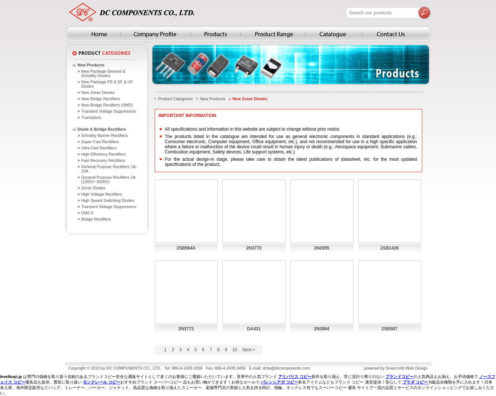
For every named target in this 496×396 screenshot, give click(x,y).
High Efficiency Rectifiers (103, 154)
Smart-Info (395, 368)
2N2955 (321, 248)
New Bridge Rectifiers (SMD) (107, 105)
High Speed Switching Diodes (108, 200)
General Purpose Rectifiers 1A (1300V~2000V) (108, 179)
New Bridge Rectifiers (100, 99)
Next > (248, 349)
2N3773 (186, 328)
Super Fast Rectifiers (100, 141)
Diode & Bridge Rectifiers (102, 129)
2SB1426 (389, 248)
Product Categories (175, 99)
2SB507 (389, 328)
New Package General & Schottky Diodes (103, 73)
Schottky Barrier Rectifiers (104, 135)
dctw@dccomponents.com (286, 368)
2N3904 (321, 328)
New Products (91, 65)
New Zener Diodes (98, 92)
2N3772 (253, 248)
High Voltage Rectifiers (101, 194)
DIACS (87, 213)
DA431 (254, 328)
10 (234, 349)
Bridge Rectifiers (96, 219)
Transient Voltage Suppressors (108, 111)
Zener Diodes (93, 188)
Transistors (91, 117)
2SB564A (185, 248)
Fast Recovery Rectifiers (103, 160)
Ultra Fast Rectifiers (99, 148)
